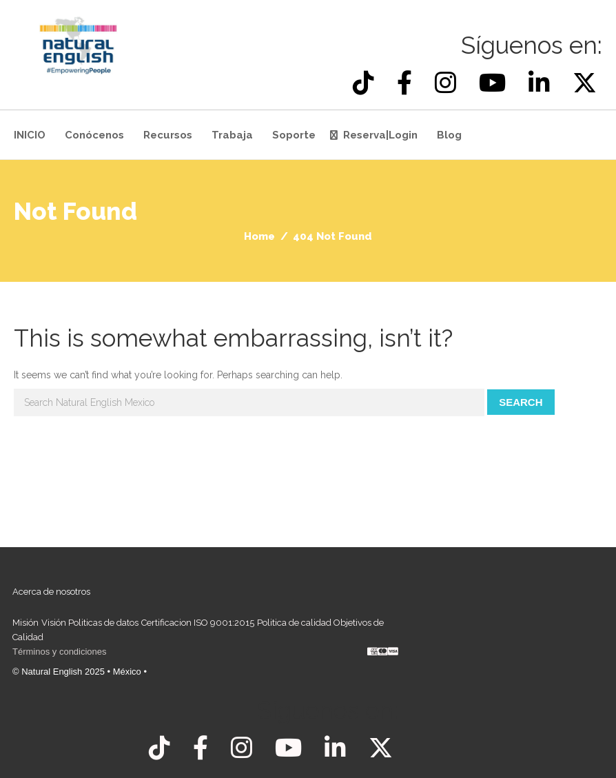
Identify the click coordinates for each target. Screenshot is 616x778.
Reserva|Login (380, 135)
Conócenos (94, 135)
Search (520, 402)
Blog (449, 135)
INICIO (29, 135)
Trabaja (232, 135)
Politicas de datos (103, 622)
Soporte (294, 135)
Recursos (167, 135)
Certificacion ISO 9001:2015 (197, 622)
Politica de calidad (294, 622)
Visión (53, 622)
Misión (25, 622)
